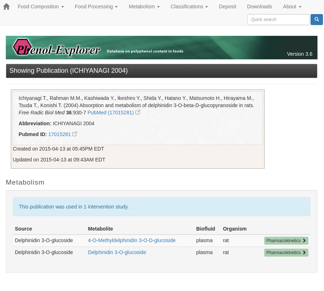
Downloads (259, 6)
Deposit (227, 6)
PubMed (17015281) (113, 112)
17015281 (62, 134)
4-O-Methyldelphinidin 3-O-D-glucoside (132, 240)
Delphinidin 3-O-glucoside (117, 252)
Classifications (189, 6)
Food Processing (96, 6)
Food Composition (41, 6)
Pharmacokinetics (286, 240)
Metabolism (144, 6)
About (292, 6)
